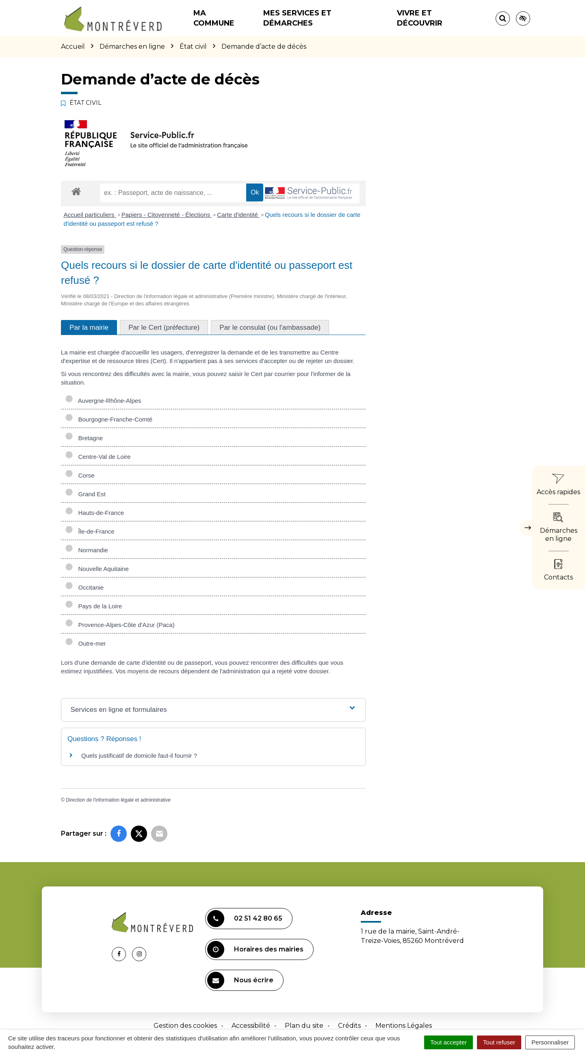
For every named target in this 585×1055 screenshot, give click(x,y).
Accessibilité (251, 1025)
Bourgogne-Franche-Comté (108, 419)
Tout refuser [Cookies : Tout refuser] (499, 1042)
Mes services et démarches (297, 18)
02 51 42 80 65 (244, 918)
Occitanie (84, 587)
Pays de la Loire (93, 606)
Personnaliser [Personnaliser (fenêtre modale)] (550, 1042)
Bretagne (84, 438)
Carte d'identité (238, 214)
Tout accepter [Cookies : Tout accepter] (448, 1042)
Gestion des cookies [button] (185, 1025)
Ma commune (213, 18)
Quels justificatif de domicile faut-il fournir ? (139, 755)
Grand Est (85, 494)
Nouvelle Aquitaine (97, 568)
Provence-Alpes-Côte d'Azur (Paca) (120, 624)
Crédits (349, 1025)
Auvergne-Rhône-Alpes (103, 400)
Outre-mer (85, 643)
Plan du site (304, 1025)
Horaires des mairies (255, 949)
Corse (80, 475)
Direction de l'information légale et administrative (118, 800)
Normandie (86, 550)
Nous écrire (240, 980)
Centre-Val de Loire (97, 456)
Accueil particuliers (90, 214)
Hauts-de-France (94, 512)
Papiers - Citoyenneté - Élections (166, 214)
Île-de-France (90, 531)
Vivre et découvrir (419, 18)
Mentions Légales (403, 1025)
